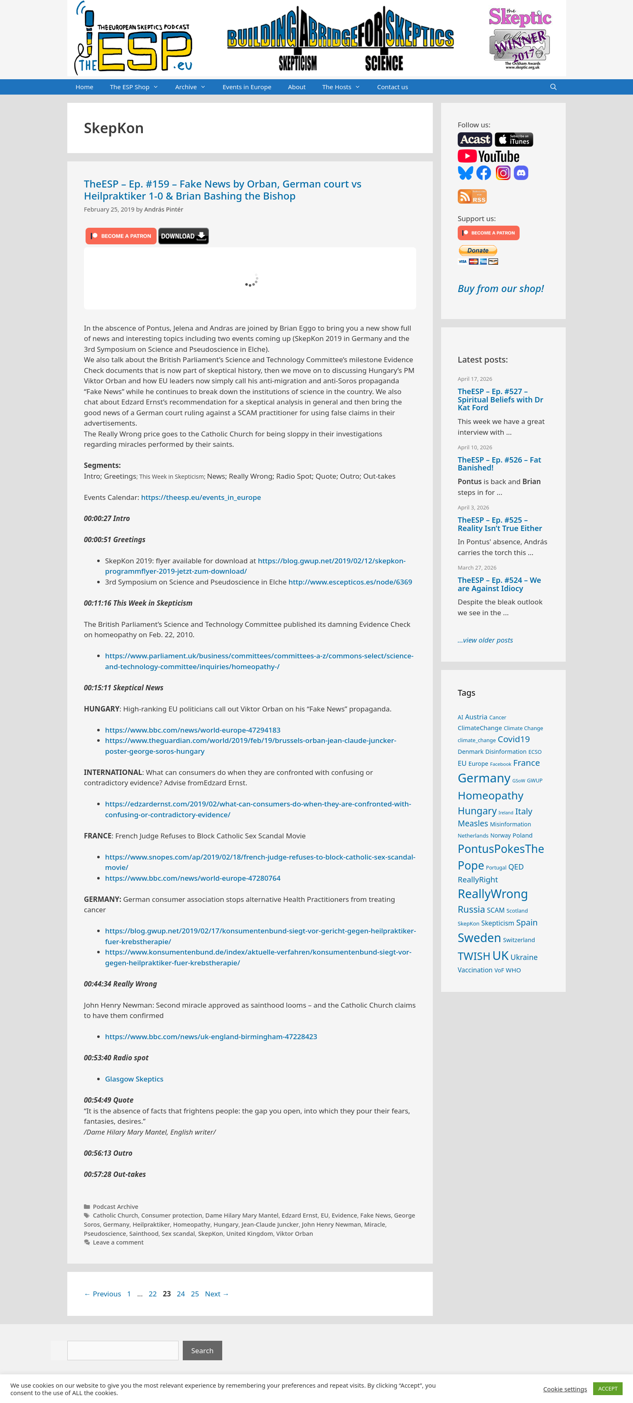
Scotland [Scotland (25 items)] (517, 910)
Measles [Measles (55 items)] (473, 823)
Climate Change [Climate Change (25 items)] (523, 728)
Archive (194, 87)
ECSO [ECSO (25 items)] (535, 751)
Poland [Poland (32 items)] (522, 835)
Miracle (374, 1224)
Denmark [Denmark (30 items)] (470, 751)
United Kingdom (249, 1233)
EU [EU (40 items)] (462, 763)
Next (217, 1293)
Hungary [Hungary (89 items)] (477, 810)
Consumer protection (171, 1215)
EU (325, 1215)
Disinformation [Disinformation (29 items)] (506, 751)
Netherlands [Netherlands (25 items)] (473, 835)
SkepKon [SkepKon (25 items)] (468, 923)
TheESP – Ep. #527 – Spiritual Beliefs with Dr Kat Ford (500, 399)
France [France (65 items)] (526, 762)
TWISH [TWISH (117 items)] (474, 956)
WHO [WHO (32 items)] (513, 970)
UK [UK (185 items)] (500, 955)
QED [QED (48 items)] (516, 867)
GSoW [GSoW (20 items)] (518, 780)
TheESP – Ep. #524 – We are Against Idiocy (499, 584)
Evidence (344, 1215)
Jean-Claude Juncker (270, 1224)
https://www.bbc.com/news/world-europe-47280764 (192, 878)
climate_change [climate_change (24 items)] (477, 740)
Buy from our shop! (501, 288)
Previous (102, 1293)
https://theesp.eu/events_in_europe (201, 497)
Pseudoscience (105, 1233)
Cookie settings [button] (565, 1389)
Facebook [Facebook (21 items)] (500, 764)
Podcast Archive (115, 1207)
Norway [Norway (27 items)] (501, 835)
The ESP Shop (138, 87)
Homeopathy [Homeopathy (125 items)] (490, 795)
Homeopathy (192, 1224)
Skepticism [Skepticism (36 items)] (498, 923)
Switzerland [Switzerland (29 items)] (519, 940)
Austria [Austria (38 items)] (476, 716)
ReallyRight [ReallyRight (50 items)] (478, 879)
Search (202, 1350)
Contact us (392, 87)
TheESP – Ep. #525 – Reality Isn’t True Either (500, 524)
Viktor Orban (294, 1233)
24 (182, 1293)
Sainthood (143, 1233)
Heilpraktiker (151, 1224)
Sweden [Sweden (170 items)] (479, 937)
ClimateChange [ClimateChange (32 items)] (480, 727)
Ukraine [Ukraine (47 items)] (523, 957)
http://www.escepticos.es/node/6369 (350, 582)
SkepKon (210, 1233)
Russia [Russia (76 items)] (471, 909)
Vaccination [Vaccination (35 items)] (475, 969)
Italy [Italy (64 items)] (523, 811)
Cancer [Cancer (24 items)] (497, 717)
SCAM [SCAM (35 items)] (496, 910)
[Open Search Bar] (553, 87)
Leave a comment (118, 1242)
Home (84, 87)
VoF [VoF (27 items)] (499, 970)
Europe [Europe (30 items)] (478, 763)
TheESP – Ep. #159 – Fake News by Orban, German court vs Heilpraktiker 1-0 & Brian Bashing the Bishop (222, 189)
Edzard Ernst (299, 1215)
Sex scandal (178, 1233)
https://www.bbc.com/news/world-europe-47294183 (192, 730)
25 (196, 1293)
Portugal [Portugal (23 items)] (496, 867)
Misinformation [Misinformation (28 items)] (510, 824)
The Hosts (345, 87)
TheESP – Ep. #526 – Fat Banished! (499, 464)
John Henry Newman (331, 1224)
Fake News (375, 1215)
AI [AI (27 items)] (460, 717)
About (297, 87)
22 (153, 1293)
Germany (116, 1224)
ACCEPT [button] (608, 1388)
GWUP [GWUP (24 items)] (535, 780)
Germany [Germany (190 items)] (484, 778)
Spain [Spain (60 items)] (527, 922)
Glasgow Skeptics (134, 1079)
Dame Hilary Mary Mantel (241, 1215)
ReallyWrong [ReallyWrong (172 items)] (493, 893)
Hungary (225, 1224)
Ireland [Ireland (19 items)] (505, 813)
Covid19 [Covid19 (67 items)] (514, 739)
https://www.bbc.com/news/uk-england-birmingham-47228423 (211, 1036)
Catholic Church (115, 1215)
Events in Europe (247, 87)
